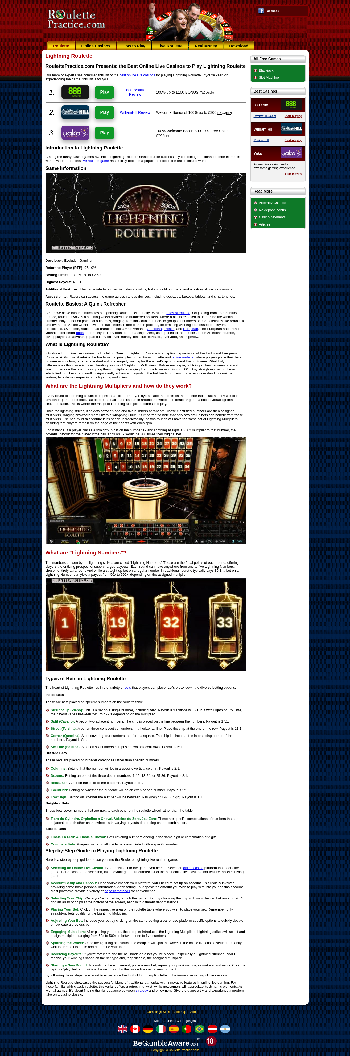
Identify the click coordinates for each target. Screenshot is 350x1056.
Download (238, 46)
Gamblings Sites (158, 1012)
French (169, 329)
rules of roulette (178, 313)
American (154, 329)
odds (80, 333)
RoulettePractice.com (184, 1050)
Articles (264, 224)
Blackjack (266, 70)
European (190, 329)
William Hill (264, 129)
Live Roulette (170, 46)
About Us (196, 1012)
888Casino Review (135, 92)
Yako (258, 153)
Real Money (206, 46)
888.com (261, 105)
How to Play (134, 46)
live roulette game (95, 161)
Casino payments (272, 217)
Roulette (61, 46)
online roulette (182, 357)
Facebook (272, 10)
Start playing (293, 116)
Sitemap (180, 1012)
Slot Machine (269, 78)
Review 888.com (265, 116)
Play (104, 92)
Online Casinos (95, 46)
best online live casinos (137, 75)
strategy (142, 990)
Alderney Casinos (272, 203)
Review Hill (261, 140)
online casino (193, 868)
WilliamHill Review (135, 112)
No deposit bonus (272, 210)
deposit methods (117, 891)
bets (128, 688)
